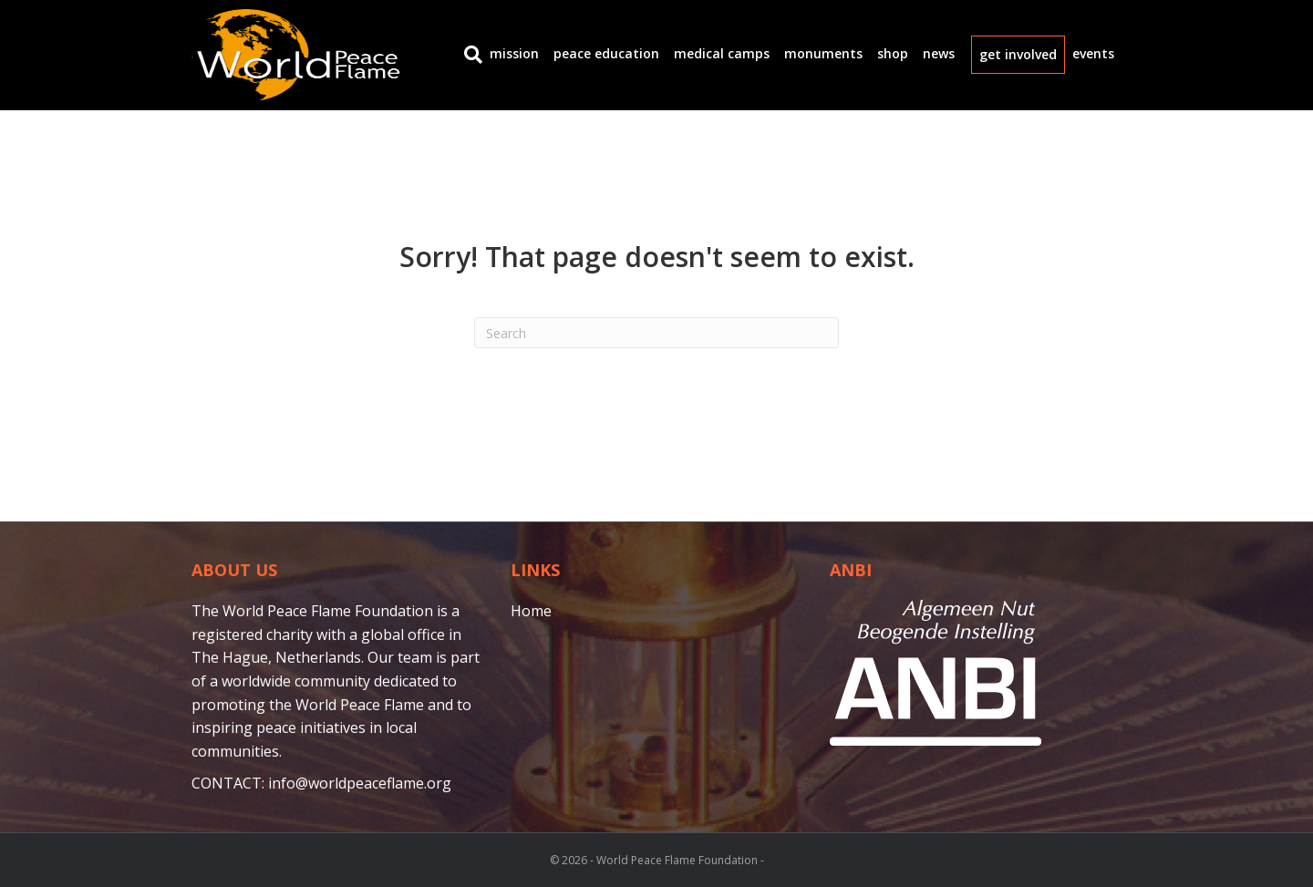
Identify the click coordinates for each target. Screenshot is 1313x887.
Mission (514, 53)
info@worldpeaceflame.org (359, 783)
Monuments (823, 53)
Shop (892, 53)
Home (531, 611)
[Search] (469, 55)
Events (1093, 53)
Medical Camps (722, 53)
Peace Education (606, 53)
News (939, 53)
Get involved (1018, 54)
